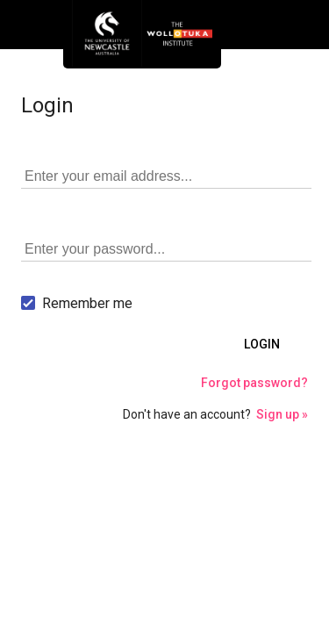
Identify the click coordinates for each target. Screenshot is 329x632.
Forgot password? (254, 383)
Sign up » (282, 414)
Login (262, 344)
